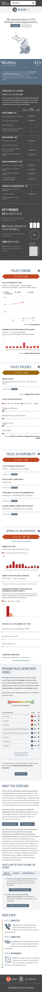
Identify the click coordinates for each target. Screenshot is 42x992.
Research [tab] (16, 873)
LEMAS (37, 438)
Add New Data (21, 774)
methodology (10, 824)
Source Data (27, 824)
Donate (15, 979)
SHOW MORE (21, 754)
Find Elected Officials (18, 905)
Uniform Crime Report (16, 436)
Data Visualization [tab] (28, 873)
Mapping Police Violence (32, 394)
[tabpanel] (21, 892)
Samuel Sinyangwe (14, 819)
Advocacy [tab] (7, 873)
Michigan (19, 9)
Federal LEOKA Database (32, 353)
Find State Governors (20, 890)
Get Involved (30, 979)
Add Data (14, 389)
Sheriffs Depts (26, 26)
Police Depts (15, 26)
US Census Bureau (34, 324)
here (32, 812)
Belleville (9, 62)
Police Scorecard (5, 3)
